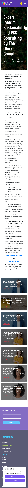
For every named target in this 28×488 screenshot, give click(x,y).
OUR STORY (4, 457)
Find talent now (14, 261)
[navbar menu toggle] (25, 3)
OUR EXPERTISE (4, 459)
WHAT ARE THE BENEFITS (6, 451)
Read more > (6, 289)
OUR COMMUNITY (5, 442)
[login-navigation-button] (21, 3)
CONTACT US (4, 462)
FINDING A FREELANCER (6, 448)
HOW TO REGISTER (5, 440)
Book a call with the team (14, 255)
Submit (11, 423)
